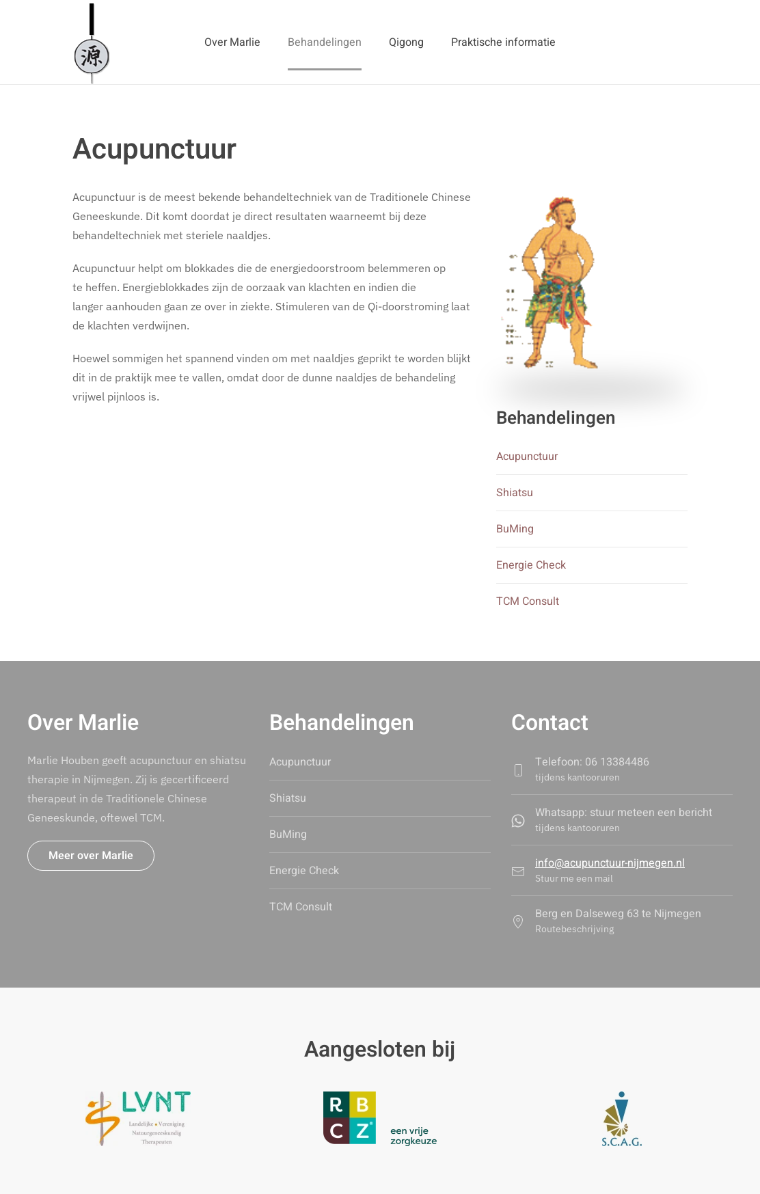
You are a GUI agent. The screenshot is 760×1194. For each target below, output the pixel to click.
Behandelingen (325, 42)
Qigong (406, 42)
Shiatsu (514, 493)
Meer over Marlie (91, 855)
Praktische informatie (503, 42)
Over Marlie (232, 42)
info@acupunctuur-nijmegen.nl (610, 863)
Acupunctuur (527, 456)
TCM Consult (527, 601)
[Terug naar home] (91, 42)
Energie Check (531, 565)
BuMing (515, 529)
